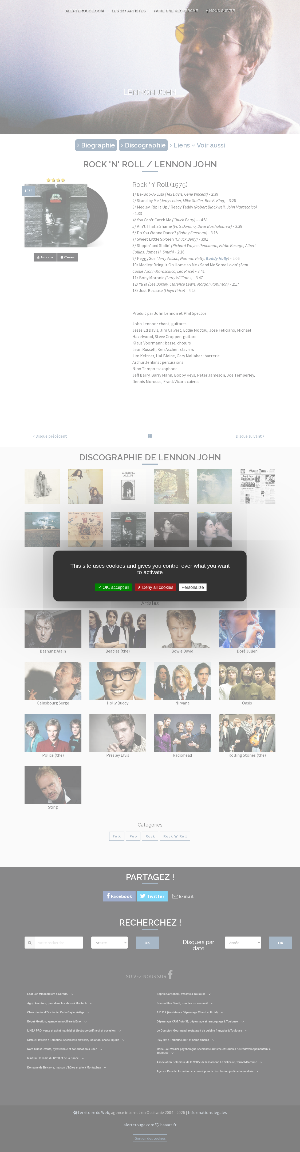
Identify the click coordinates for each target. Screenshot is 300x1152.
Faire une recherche (175, 11)
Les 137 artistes (128, 11)
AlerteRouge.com (84, 11)
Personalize (192, 587)
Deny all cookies (155, 587)
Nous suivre (220, 11)
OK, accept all (113, 587)
